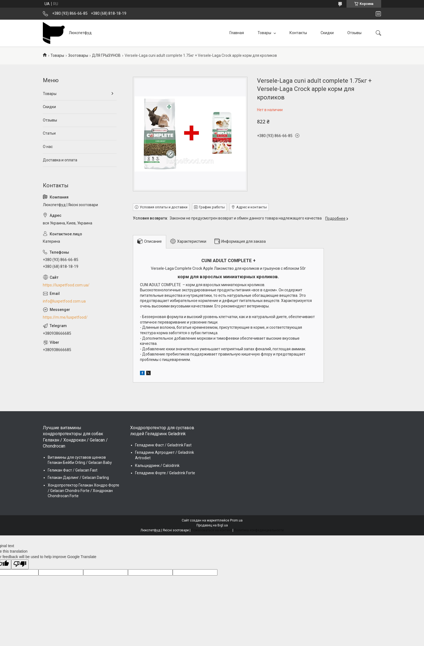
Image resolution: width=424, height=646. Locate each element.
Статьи (49, 133)
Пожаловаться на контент (211, 530)
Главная (236, 33)
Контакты (298, 33)
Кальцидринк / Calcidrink (157, 465)
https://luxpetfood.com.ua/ (66, 285)
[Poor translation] (20, 564)
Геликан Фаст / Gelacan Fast (72, 470)
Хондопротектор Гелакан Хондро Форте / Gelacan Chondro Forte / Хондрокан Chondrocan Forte (83, 490)
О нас (48, 146)
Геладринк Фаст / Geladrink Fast (163, 445)
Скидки (327, 33)
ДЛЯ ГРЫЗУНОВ (106, 55)
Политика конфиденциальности (259, 530)
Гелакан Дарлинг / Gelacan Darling (78, 477)
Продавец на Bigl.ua (212, 525)
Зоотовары (78, 55)
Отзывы (354, 33)
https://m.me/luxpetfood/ (65, 317)
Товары (265, 33)
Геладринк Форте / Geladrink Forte (165, 473)
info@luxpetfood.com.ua (64, 301)
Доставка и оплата (60, 160)
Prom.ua (236, 520)
